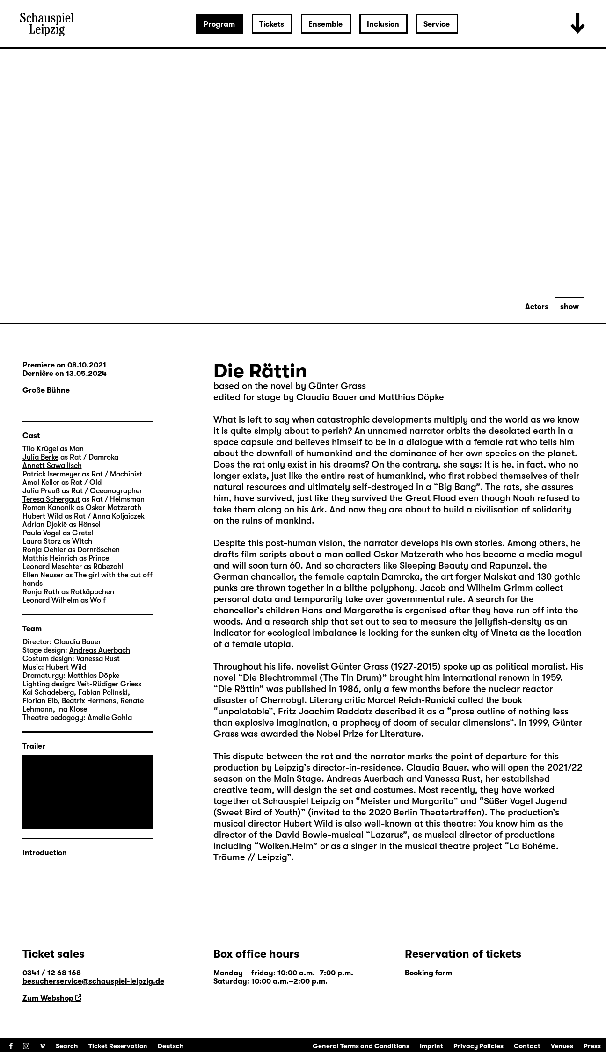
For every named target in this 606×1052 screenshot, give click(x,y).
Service (436, 24)
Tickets (271, 24)
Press (592, 1046)
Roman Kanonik (48, 508)
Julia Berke (40, 457)
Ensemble (325, 24)
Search (67, 1046)
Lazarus (387, 834)
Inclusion (383, 24)
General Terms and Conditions (361, 1046)
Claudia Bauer (436, 767)
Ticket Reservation (117, 1046)
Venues (562, 1046)
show (569, 307)
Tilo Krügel (40, 449)
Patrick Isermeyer (51, 474)
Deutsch (171, 1046)
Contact (527, 1046)
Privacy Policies (478, 1046)
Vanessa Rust (98, 659)
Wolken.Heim (286, 846)
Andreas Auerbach (99, 650)
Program (219, 24)
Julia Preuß (41, 491)
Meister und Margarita (406, 801)
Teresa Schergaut (51, 499)
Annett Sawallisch (52, 465)
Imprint (431, 1046)
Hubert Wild (42, 516)
